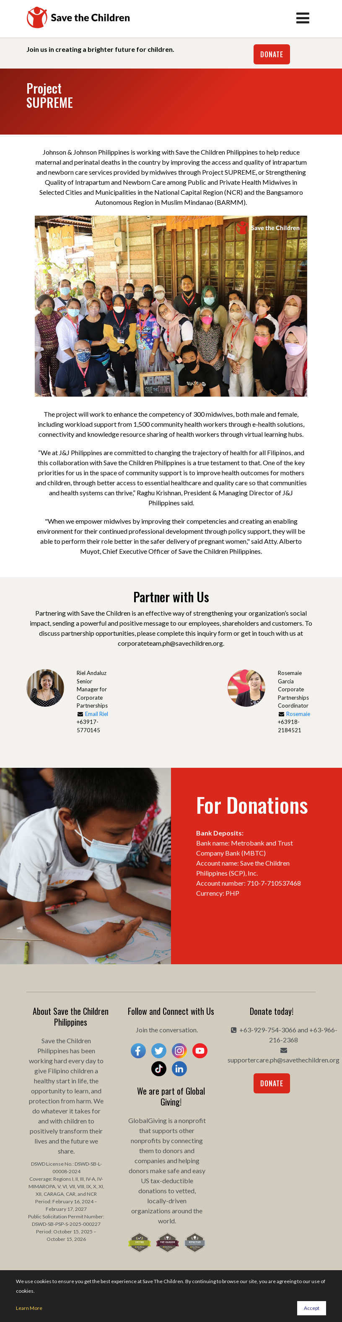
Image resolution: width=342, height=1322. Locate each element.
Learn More (29, 1308)
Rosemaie (298, 714)
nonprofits (146, 1140)
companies (150, 1160)
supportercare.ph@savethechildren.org (283, 1060)
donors (173, 1150)
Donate (271, 54)
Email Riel (96, 714)
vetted (185, 1191)
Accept (311, 1308)
